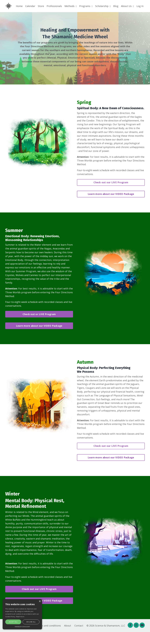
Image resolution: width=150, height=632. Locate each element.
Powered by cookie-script (22, 627)
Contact (78, 625)
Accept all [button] (13, 622)
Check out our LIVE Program (111, 182)
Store (41, 6)
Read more (20, 617)
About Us (127, 6)
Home (19, 6)
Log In (139, 6)
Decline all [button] (31, 622)
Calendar (30, 6)
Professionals (54, 6)
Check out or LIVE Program (39, 314)
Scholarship (103, 6)
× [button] (40, 601)
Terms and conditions (48, 625)
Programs (86, 6)
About (67, 625)
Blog (115, 6)
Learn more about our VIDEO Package (111, 193)
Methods (70, 6)
